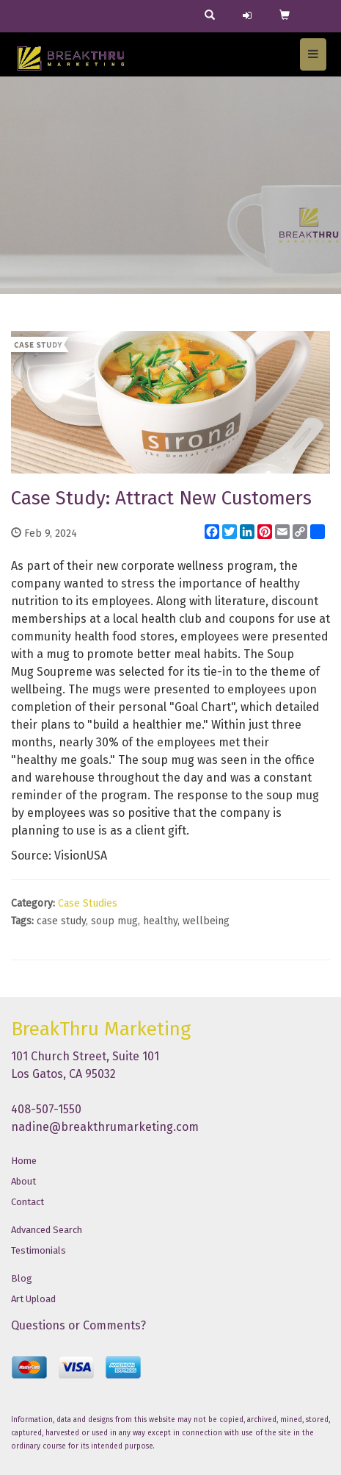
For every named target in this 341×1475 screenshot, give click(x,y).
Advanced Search (46, 1229)
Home (24, 1160)
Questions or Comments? (78, 1325)
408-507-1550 (46, 1109)
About (23, 1181)
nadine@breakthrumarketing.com (105, 1127)
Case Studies (87, 903)
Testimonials (38, 1250)
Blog (21, 1278)
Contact (27, 1201)
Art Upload (33, 1298)
